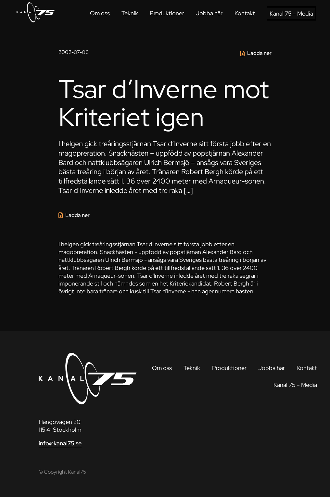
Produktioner (167, 13)
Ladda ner (259, 53)
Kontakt (245, 13)
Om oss (100, 13)
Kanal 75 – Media (291, 13)
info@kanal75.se (60, 443)
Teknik (129, 13)
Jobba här (209, 13)
